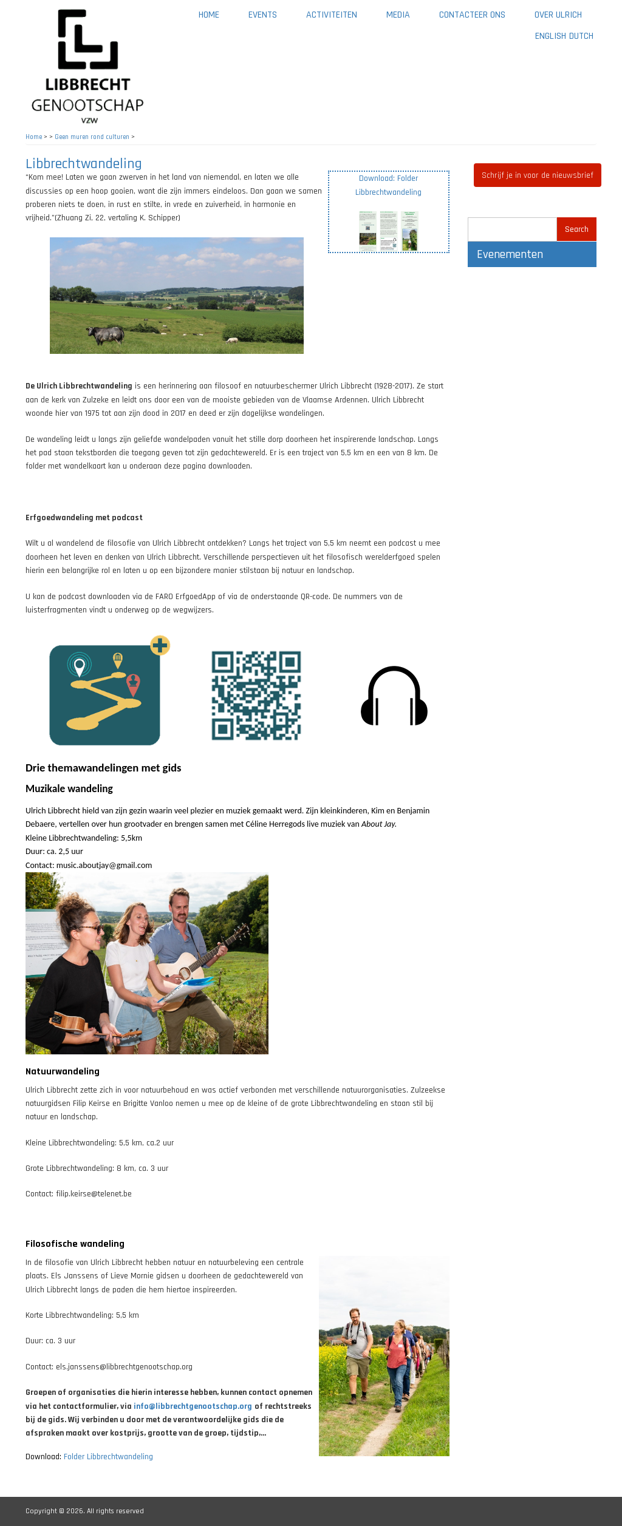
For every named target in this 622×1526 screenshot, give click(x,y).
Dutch (581, 36)
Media (405, 19)
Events (262, 14)
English (550, 36)
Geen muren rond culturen (92, 137)
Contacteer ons (479, 19)
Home (209, 14)
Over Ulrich (565, 19)
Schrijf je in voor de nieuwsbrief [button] (537, 175)
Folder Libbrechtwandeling (108, 1456)
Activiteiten (339, 19)
